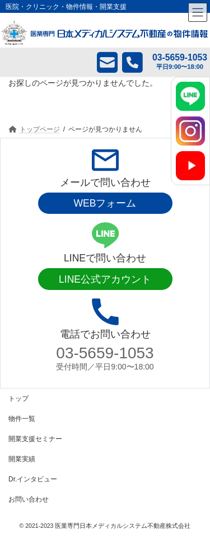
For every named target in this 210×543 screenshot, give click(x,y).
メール (99, 62)
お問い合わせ (28, 499)
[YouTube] (190, 165)
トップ (18, 398)
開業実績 (21, 459)
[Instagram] (190, 131)
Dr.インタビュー (32, 479)
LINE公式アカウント (105, 279)
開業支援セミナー (35, 439)
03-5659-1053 (104, 353)
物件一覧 (21, 419)
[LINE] (190, 96)
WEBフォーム (105, 203)
